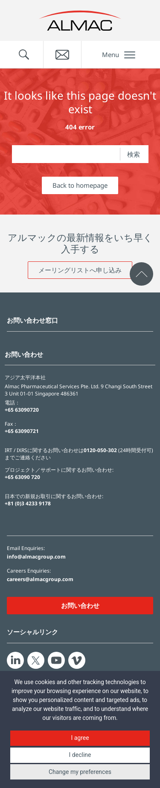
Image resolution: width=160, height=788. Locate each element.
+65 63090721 (22, 431)
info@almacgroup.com (36, 556)
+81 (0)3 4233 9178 (28, 503)
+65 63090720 (22, 409)
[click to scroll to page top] (141, 274)
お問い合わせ (80, 605)
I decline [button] (80, 754)
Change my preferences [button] (80, 771)
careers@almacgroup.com (40, 579)
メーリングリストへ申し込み (80, 270)
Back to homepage (80, 185)
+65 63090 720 (22, 477)
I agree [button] (80, 737)
